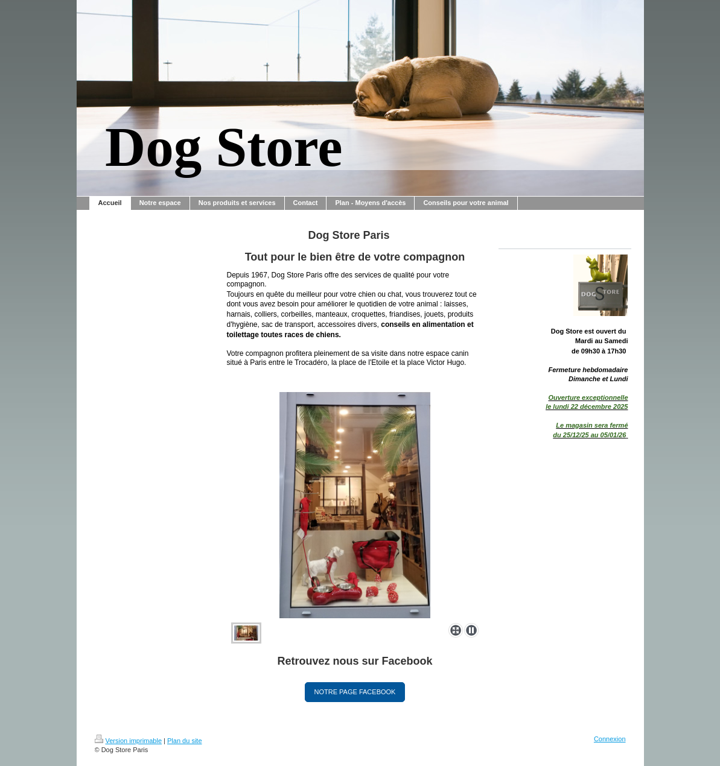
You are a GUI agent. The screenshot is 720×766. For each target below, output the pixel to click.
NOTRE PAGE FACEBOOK (355, 691)
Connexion (610, 738)
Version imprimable (128, 740)
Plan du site (184, 740)
